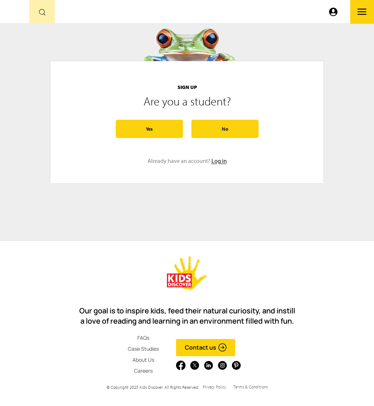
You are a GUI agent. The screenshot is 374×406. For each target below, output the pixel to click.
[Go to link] (14, 13)
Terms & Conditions (250, 387)
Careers (143, 370)
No (225, 129)
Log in (219, 160)
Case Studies (143, 348)
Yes (149, 129)
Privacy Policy (214, 387)
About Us (143, 359)
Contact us (206, 347)
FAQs (143, 337)
